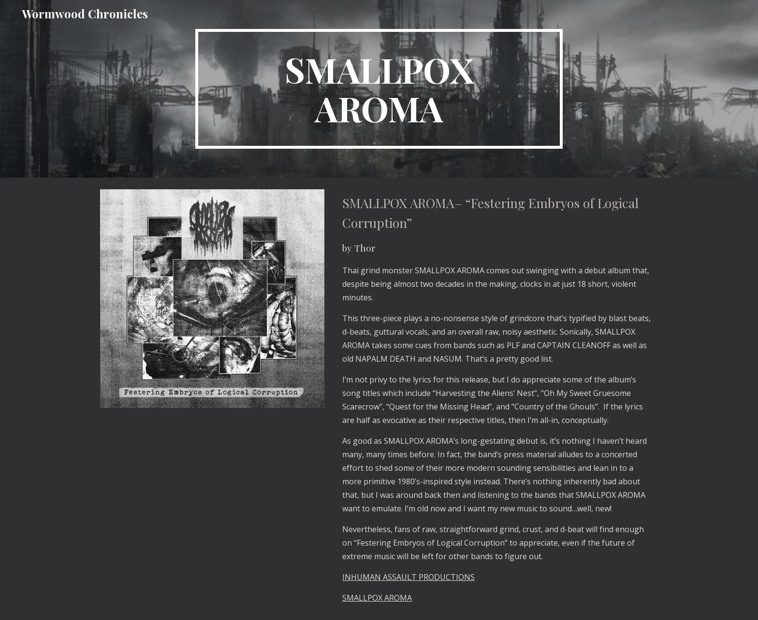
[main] (379, 89)
